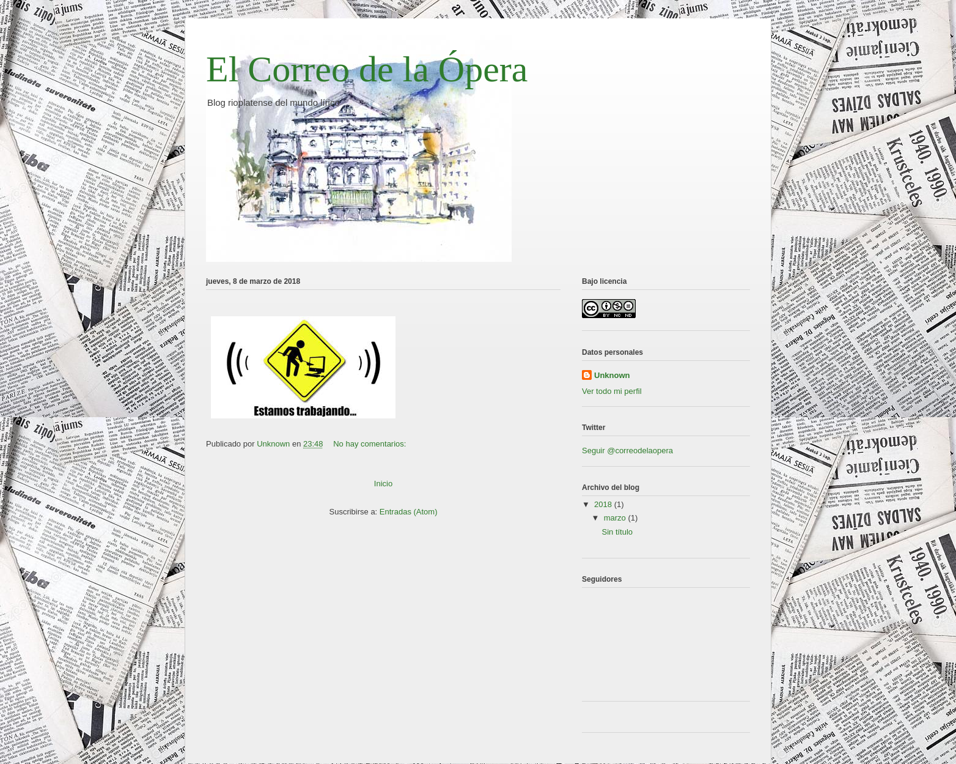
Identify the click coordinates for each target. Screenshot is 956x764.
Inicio (383, 483)
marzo (616, 517)
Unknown (612, 375)
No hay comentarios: (370, 443)
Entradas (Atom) (409, 511)
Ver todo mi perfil (612, 391)
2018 (604, 504)
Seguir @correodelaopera (627, 450)
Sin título (617, 531)
